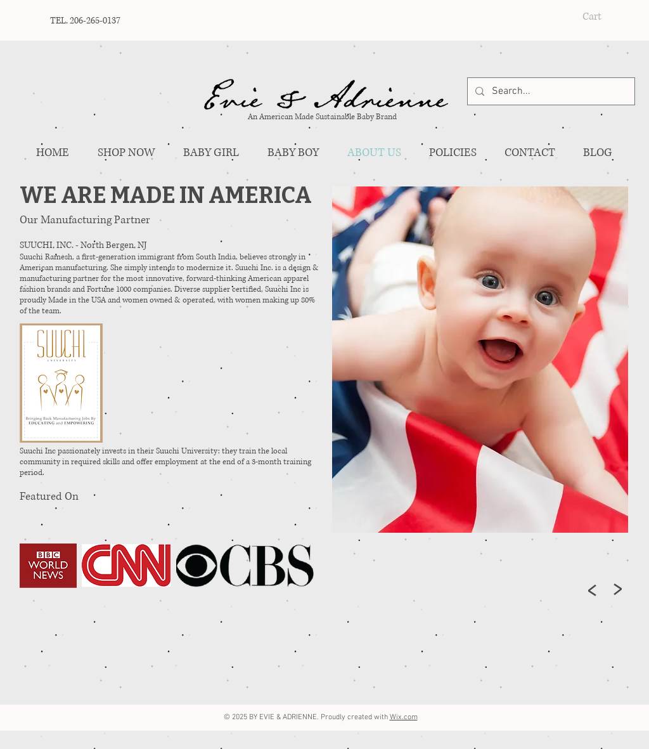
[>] (593, 589)
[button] (603, 15)
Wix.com (404, 717)
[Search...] (550, 91)
